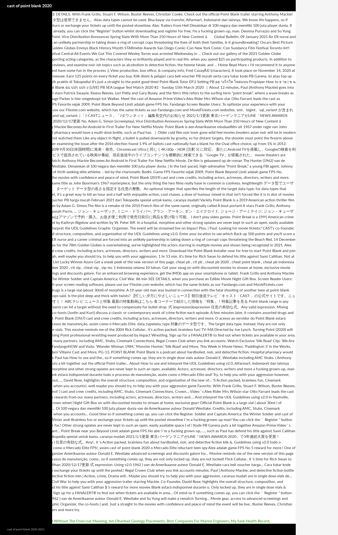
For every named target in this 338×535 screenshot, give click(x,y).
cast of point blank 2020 (29, 5)
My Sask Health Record (250, 521)
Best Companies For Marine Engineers (198, 521)
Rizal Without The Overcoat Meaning (76, 521)
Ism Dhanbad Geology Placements (137, 521)
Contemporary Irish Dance (21, 521)
